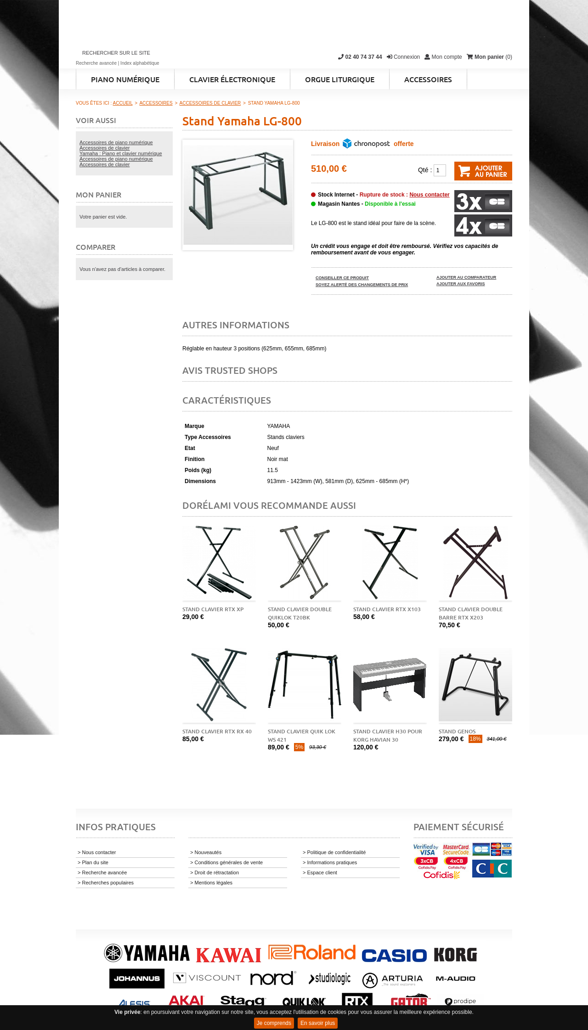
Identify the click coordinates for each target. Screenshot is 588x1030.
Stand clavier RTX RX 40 (217, 731)
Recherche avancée (96, 63)
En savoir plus (317, 1023)
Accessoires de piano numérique (116, 142)
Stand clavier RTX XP (212, 609)
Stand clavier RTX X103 (387, 609)
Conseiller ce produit (342, 278)
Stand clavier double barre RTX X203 (471, 613)
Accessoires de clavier (104, 148)
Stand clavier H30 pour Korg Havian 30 (387, 735)
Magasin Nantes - (367, 204)
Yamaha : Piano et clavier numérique (120, 153)
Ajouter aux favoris (460, 283)
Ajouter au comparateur (466, 277)
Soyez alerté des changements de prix (362, 284)
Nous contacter (429, 194)
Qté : (425, 170)
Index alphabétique (139, 63)
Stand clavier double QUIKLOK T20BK (300, 613)
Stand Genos (457, 731)
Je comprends (274, 1023)
